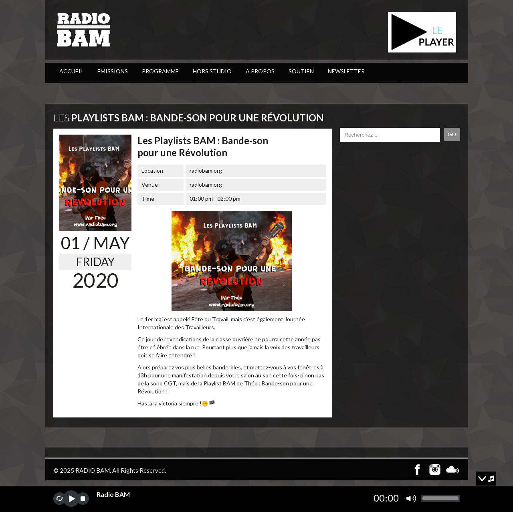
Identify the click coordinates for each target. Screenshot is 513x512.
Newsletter (346, 71)
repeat (59, 498)
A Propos (260, 71)
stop (83, 498)
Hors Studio (212, 71)
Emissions (112, 71)
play (71, 498)
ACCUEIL (71, 71)
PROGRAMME (160, 71)
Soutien (301, 71)
